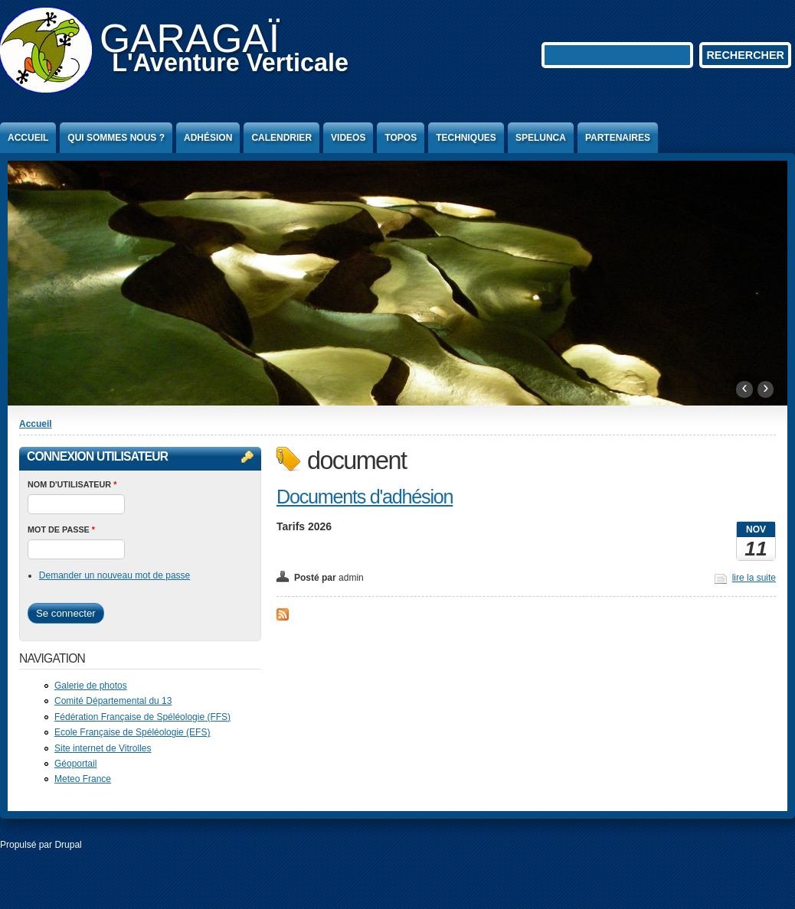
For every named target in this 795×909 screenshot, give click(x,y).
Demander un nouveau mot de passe (114, 575)
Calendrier (281, 137)
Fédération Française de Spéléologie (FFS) (142, 717)
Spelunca (540, 137)
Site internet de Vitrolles (103, 748)
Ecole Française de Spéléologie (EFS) (132, 732)
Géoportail (75, 763)
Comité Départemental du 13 (113, 701)
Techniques (466, 137)
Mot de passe (61, 529)
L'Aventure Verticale (230, 63)
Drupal (67, 844)
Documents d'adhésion (364, 496)
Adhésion (208, 137)
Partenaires (617, 137)
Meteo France (82, 779)
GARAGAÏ (190, 38)
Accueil (28, 137)
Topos (400, 137)
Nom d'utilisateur (72, 484)
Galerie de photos (90, 685)
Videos (348, 137)
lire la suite (754, 577)
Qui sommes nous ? (116, 137)
